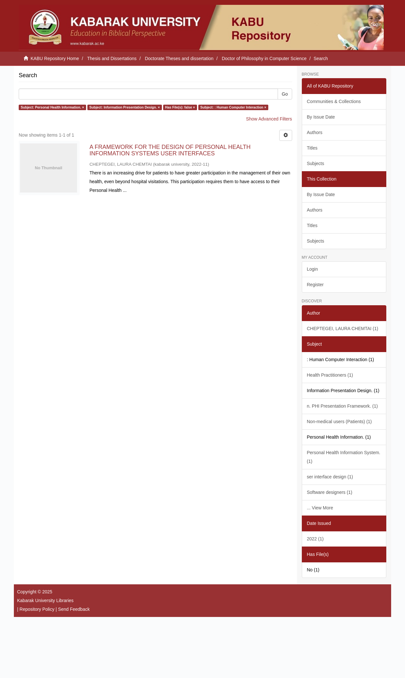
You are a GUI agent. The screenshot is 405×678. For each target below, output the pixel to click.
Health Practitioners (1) (330, 375)
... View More (320, 507)
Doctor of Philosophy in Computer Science (264, 58)
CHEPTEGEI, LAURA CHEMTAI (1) (342, 328)
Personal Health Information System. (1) (343, 457)
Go (285, 94)
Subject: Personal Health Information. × (52, 107)
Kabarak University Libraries (45, 600)
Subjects (315, 163)
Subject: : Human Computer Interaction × (233, 107)
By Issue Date (321, 117)
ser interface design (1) (330, 476)
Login (312, 269)
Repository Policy (37, 609)
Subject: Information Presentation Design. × (124, 107)
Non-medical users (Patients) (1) (339, 421)
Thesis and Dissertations (111, 58)
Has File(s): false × (180, 107)
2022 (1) (315, 538)
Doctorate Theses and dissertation (179, 58)
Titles (312, 148)
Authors (314, 132)
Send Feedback (74, 609)
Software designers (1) (329, 492)
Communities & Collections (334, 101)
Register (315, 284)
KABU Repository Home (55, 58)
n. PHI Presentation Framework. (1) (342, 406)
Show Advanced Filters (269, 118)
